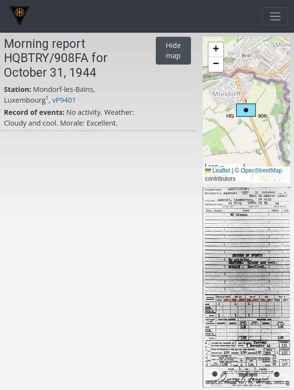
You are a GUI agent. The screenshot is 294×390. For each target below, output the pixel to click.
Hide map (173, 51)
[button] (246, 108)
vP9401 (64, 100)
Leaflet (217, 170)
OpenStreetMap (261, 170)
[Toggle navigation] (275, 16)
